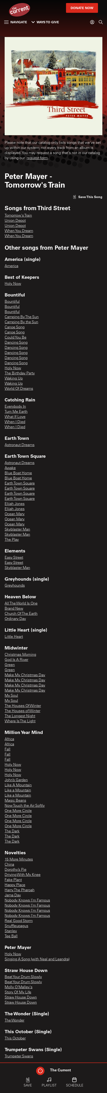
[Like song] (87, 197)
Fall (7, 749)
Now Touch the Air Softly (25, 806)
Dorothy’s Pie (15, 870)
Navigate (15, 22)
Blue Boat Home (18, 473)
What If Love (15, 417)
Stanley (11, 931)
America (11, 266)
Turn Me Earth (16, 412)
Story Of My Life (18, 992)
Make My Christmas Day (25, 675)
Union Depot (15, 221)
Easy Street (14, 558)
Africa (9, 739)
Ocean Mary (15, 514)
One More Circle (18, 811)
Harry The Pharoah (20, 890)
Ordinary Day (15, 619)
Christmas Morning (20, 655)
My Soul (11, 696)
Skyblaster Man (17, 529)
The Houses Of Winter (23, 706)
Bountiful (12, 302)
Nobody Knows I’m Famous (27, 900)
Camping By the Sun (21, 322)
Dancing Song (16, 343)
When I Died (15, 422)
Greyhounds (15, 586)
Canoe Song (15, 327)
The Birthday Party (20, 373)
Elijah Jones (15, 504)
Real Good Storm (19, 921)
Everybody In (15, 407)
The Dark (12, 831)
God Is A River (16, 660)
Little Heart (14, 637)
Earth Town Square (20, 483)
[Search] (101, 22)
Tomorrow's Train (18, 216)
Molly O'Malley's (18, 987)
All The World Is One (21, 603)
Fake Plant (13, 880)
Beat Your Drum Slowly (23, 977)
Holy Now (13, 284)
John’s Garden (16, 780)
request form (37, 158)
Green (10, 665)
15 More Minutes (19, 859)
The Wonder (14, 1020)
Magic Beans (15, 801)
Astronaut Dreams (20, 445)
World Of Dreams (19, 389)
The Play (12, 540)
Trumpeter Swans (19, 1056)
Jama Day (13, 895)
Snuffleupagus (16, 926)
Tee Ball (11, 936)
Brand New (14, 609)
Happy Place (15, 885)
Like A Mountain (18, 785)
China (9, 865)
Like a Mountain (18, 790)
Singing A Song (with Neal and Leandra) (37, 959)
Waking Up (14, 378)
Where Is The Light (20, 721)
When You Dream (19, 231)
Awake (10, 468)
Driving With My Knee (23, 875)
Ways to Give (45, 22)
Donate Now (82, 8)
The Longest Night (20, 716)
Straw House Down (21, 997)
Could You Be (15, 338)
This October (15, 1038)
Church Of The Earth (21, 614)
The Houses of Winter (22, 711)
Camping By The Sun (22, 317)
